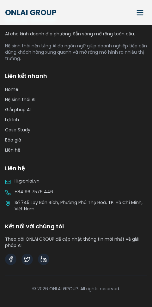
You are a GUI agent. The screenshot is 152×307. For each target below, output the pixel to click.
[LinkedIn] (43, 259)
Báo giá (13, 140)
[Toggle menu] (140, 13)
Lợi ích (12, 120)
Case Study (17, 130)
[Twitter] (27, 259)
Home (11, 89)
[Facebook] (10, 259)
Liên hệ (12, 150)
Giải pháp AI (18, 109)
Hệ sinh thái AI (20, 99)
